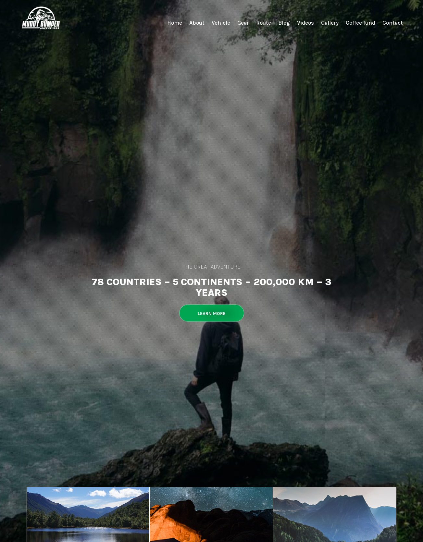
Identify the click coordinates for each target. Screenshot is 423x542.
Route (263, 22)
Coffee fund (360, 22)
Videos (305, 22)
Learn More (212, 313)
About (197, 22)
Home (174, 22)
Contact (392, 22)
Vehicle (221, 22)
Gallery (330, 22)
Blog (284, 22)
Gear (243, 22)
